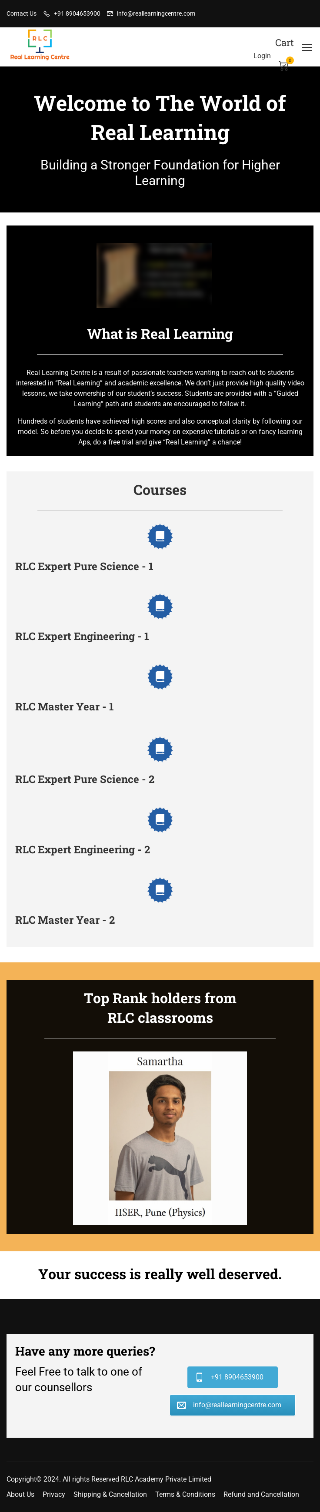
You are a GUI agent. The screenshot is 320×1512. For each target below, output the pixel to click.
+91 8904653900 (77, 13)
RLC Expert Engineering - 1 (82, 636)
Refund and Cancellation (261, 1494)
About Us (20, 1494)
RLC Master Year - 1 (64, 706)
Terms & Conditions (185, 1494)
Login (262, 56)
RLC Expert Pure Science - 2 (84, 779)
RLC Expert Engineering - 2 (82, 849)
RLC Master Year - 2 (65, 920)
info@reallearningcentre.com (156, 13)
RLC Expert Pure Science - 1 (84, 566)
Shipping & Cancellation (110, 1494)
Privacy (54, 1494)
